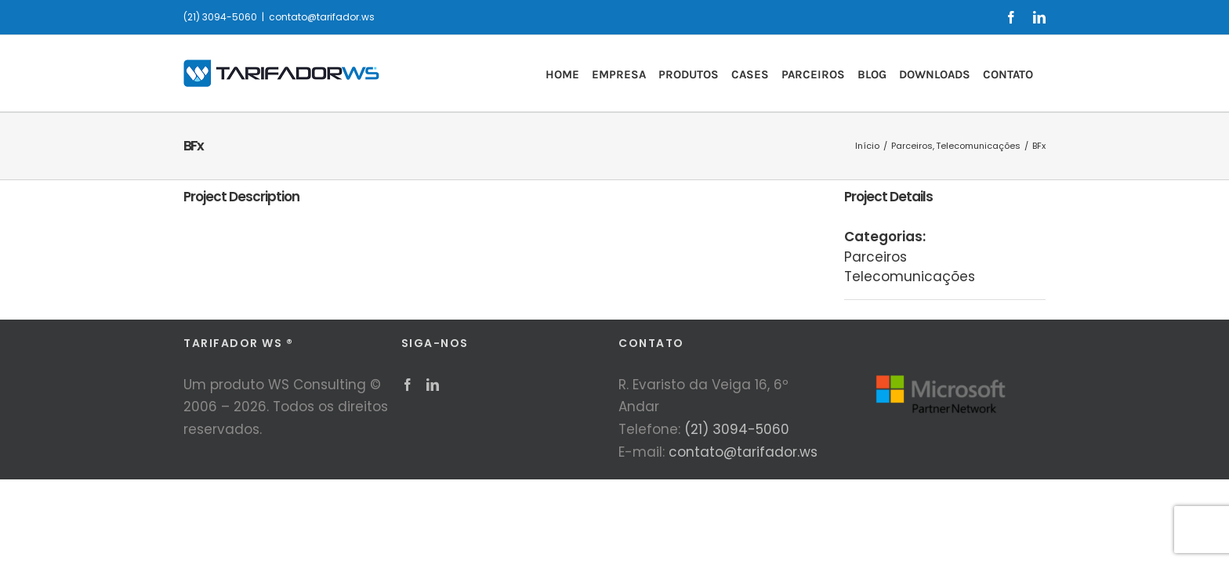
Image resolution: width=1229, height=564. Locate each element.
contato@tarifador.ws (322, 17)
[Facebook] (407, 384)
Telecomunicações (909, 276)
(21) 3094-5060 (736, 429)
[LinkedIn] (432, 384)
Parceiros (875, 257)
